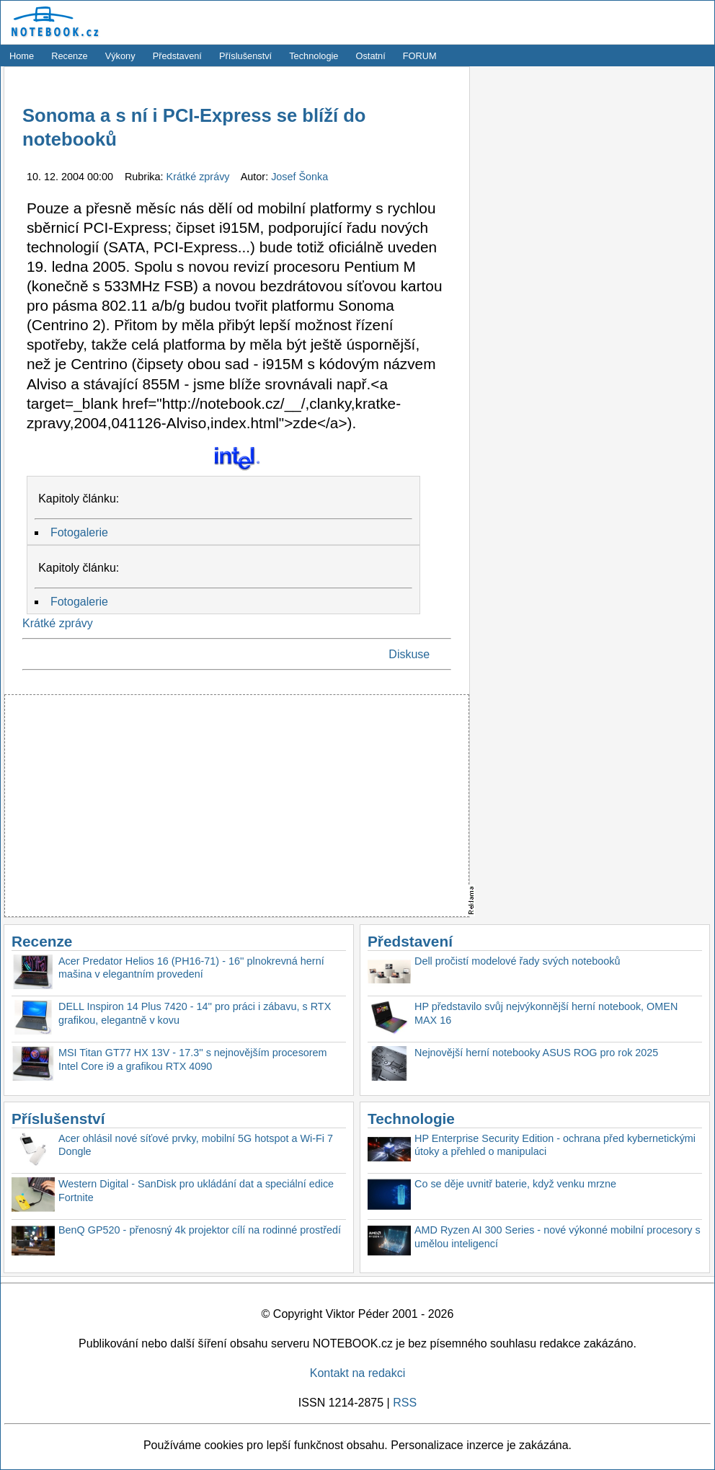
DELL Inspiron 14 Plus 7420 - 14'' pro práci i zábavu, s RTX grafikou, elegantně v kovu (194, 1013)
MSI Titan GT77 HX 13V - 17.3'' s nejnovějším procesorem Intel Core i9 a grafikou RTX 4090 (192, 1059)
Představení (177, 55)
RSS (405, 1402)
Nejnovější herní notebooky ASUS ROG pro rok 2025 (536, 1052)
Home (21, 55)
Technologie (313, 55)
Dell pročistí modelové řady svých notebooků (517, 961)
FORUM (420, 55)
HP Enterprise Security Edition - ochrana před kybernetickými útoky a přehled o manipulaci (555, 1145)
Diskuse (409, 654)
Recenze (69, 55)
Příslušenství (245, 55)
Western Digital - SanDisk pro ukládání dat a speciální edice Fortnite (196, 1190)
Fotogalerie (79, 532)
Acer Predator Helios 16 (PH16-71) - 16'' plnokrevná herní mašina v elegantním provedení (191, 967)
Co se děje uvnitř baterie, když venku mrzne (515, 1184)
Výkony (120, 55)
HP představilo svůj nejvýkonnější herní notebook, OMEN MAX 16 (546, 1013)
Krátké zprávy (199, 176)
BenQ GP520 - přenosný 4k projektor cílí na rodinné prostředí (199, 1230)
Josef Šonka (299, 176)
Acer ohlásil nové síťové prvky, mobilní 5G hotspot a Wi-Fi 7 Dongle (195, 1145)
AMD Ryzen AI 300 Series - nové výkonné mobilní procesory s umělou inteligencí (557, 1236)
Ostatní (371, 55)
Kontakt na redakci (358, 1373)
